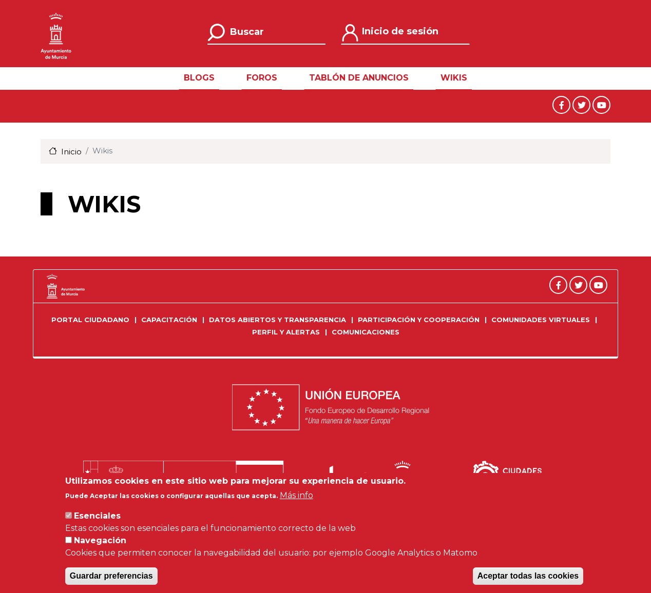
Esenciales (97, 518)
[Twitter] (582, 104)
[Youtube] (601, 104)
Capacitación (169, 319)
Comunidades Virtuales (540, 319)
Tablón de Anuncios (359, 78)
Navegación (100, 542)
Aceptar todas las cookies (528, 578)
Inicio (71, 151)
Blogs (199, 78)
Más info (296, 497)
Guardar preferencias (111, 578)
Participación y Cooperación (419, 319)
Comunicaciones (365, 332)
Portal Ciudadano (90, 319)
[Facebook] (562, 104)
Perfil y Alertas (286, 332)
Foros (261, 78)
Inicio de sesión (400, 31)
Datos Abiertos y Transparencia (277, 319)
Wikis (454, 78)
